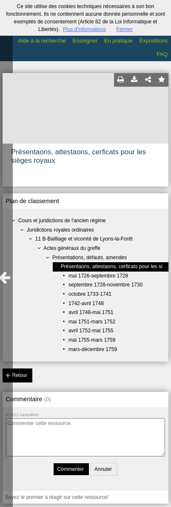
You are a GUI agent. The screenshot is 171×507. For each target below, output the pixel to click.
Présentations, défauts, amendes (89, 258)
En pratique (118, 40)
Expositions (154, 40)
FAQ (162, 54)
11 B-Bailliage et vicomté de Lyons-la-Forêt (84, 239)
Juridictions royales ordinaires (60, 230)
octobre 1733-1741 (89, 294)
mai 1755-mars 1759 (91, 340)
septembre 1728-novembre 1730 (105, 285)
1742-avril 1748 (86, 303)
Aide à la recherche (42, 40)
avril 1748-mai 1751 (90, 312)
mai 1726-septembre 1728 (98, 276)
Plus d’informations (84, 29)
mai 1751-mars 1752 (91, 322)
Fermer (124, 29)
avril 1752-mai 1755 (90, 331)
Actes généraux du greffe (71, 248)
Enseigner (84, 40)
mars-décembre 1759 (92, 349)
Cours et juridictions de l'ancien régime (62, 221)
